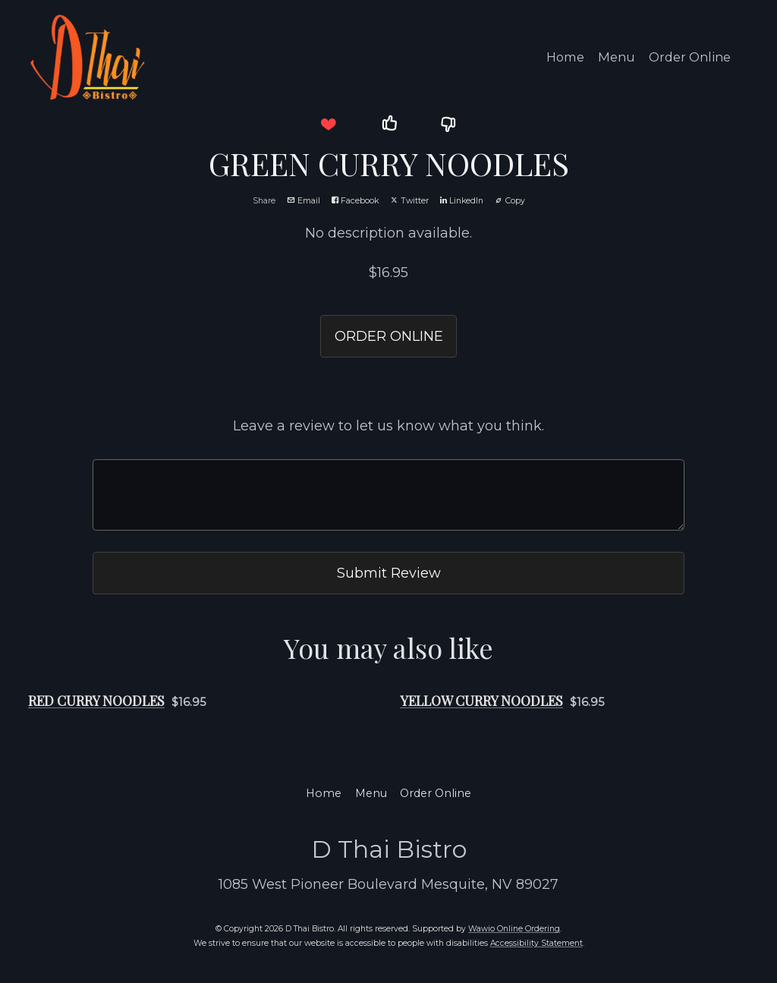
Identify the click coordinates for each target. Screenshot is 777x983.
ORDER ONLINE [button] (389, 336)
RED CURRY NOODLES (96, 700)
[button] (328, 124)
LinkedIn (461, 201)
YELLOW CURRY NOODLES (481, 700)
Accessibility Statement (536, 943)
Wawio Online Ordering (514, 929)
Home (565, 57)
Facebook (355, 201)
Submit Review (389, 573)
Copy (510, 201)
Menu (616, 57)
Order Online (690, 57)
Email (303, 201)
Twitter (409, 201)
